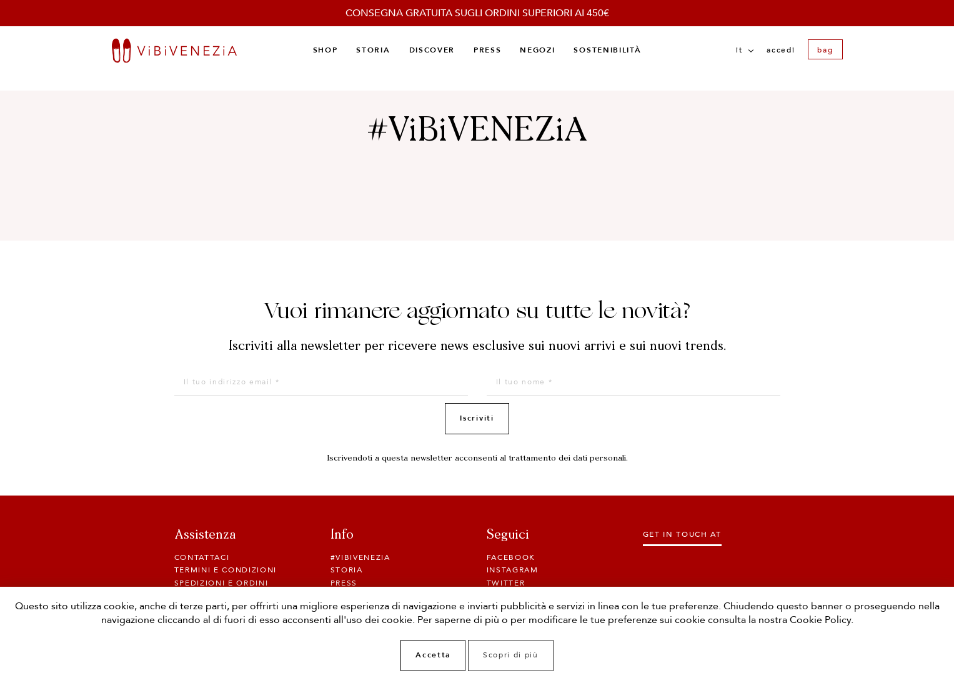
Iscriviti (477, 418)
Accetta (432, 655)
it (744, 50)
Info (342, 535)
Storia (373, 50)
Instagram (513, 570)
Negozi (537, 50)
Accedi (781, 50)
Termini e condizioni (225, 570)
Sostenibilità (607, 50)
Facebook (511, 557)
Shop (325, 50)
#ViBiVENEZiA (360, 557)
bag (825, 50)
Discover (432, 50)
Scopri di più (511, 655)
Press (487, 50)
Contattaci (202, 557)
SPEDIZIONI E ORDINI (221, 583)
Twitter (506, 583)
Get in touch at (682, 534)
